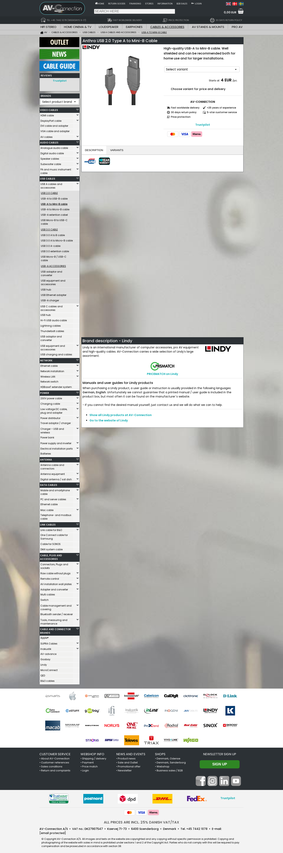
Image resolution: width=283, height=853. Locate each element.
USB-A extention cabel (54, 213)
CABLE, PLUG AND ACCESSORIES (51, 556)
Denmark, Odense (168, 757)
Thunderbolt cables (52, 330)
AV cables (46, 136)
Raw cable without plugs (55, 572)
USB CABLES (47, 177)
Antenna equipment (52, 473)
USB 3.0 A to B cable (53, 234)
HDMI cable (47, 114)
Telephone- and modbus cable (55, 515)
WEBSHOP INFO (92, 753)
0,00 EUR (230, 12)
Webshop (163, 765)
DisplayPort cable (50, 120)
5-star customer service (222, 112)
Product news (127, 757)
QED (42, 674)
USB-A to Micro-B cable (55, 208)
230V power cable (51, 397)
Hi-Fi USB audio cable (53, 319)
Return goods (116, 3)
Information (165, 3)
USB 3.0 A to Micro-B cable (57, 239)
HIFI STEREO (48, 27)
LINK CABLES (48, 523)
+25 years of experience (221, 107)
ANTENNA (46, 458)
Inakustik (45, 648)
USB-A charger (50, 299)
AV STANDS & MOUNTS (208, 27)
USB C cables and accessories (51, 307)
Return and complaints (55, 769)
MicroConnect (49, 669)
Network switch (49, 380)
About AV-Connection (55, 757)
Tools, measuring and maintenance (53, 620)
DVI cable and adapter (54, 125)
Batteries (45, 452)
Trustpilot (60, 81)
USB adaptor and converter (51, 272)
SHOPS (160, 753)
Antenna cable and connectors (52, 465)
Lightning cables (50, 324)
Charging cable (50, 402)
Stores (149, 3)
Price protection (181, 117)
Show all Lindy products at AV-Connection (120, 415)
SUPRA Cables (48, 642)
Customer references (55, 761)
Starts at (214, 80)
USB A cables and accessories (51, 184)
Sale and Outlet (128, 761)
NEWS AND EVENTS (130, 753)
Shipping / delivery (94, 757)
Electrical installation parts (56, 447)
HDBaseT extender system (56, 386)
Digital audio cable (52, 152)
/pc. (235, 80)
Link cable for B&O (51, 529)
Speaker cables (49, 157)
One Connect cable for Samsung (54, 535)
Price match (90, 765)
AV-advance (48, 653)
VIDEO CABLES (49, 109)
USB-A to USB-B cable (54, 197)
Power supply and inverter (55, 442)
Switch (44, 599)
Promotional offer (129, 765)
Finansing (135, 3)
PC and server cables (53, 498)
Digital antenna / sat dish (56, 478)
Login (198, 3)
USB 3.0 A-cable (50, 245)
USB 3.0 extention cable (55, 250)
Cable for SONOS (50, 543)
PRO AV (237, 27)
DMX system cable (51, 548)
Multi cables (47, 593)
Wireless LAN (47, 375)
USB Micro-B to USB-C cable (54, 220)
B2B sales (182, 3)
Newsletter (125, 769)
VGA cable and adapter (55, 130)
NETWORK (46, 359)
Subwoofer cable (50, 163)
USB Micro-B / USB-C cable (53, 257)
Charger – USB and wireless (52, 429)
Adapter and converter (54, 588)
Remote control (49, 577)
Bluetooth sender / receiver (56, 613)
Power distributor (50, 417)
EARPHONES (134, 27)
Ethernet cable (49, 365)
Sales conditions (51, 765)
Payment (88, 761)
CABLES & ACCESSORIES (167, 27)
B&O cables (47, 680)
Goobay (45, 658)
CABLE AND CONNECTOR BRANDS (55, 630)
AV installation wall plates (56, 583)
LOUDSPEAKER (108, 27)
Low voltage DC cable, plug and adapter (53, 409)
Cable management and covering (56, 606)
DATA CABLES (48, 484)
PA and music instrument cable (55, 170)
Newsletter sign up (219, 753)
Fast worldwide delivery (185, 107)
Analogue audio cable (54, 147)
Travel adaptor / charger (55, 422)
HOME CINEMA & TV (77, 27)
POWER (44, 392)
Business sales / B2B (170, 769)
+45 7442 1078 (196, 828)
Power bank (47, 436)
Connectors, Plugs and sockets (54, 565)
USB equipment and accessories (53, 281)
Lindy (43, 663)
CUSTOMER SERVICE (55, 753)
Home (101, 3)
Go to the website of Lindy (108, 420)
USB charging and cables (56, 353)
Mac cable (46, 509)
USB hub (46, 288)
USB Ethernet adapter (53, 294)
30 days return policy (184, 112)
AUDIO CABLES (49, 141)
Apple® (44, 637)
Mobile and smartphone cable (55, 491)
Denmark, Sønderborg (171, 761)
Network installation (52, 370)
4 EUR (226, 80)
